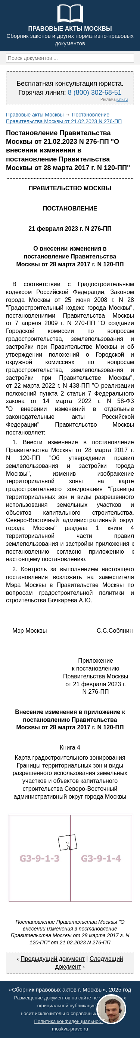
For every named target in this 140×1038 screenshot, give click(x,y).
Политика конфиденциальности (70, 1021)
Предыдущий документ (53, 959)
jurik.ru (122, 99)
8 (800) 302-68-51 (95, 92)
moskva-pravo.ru (70, 1029)
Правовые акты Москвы (35, 115)
